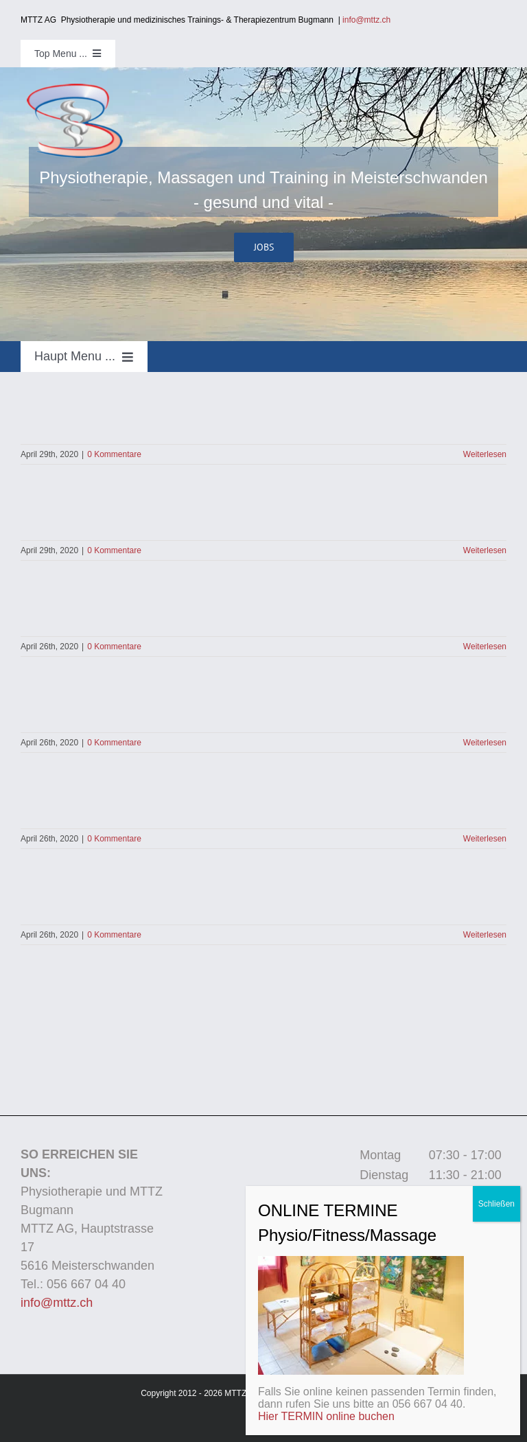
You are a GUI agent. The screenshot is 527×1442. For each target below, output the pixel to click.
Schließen (496, 1204)
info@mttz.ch (369, 20)
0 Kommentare (114, 454)
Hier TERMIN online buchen (326, 1416)
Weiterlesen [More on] (484, 454)
